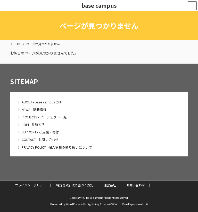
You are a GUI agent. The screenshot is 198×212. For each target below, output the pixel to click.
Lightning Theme (98, 204)
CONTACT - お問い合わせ (40, 139)
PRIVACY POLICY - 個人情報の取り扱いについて (57, 147)
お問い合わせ (135, 185)
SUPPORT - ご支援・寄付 (40, 132)
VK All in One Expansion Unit (129, 204)
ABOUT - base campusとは (42, 102)
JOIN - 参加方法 (33, 124)
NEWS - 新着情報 (34, 109)
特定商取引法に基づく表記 (74, 185)
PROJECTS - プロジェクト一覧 (44, 117)
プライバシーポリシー (30, 185)
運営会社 (110, 185)
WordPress (73, 204)
